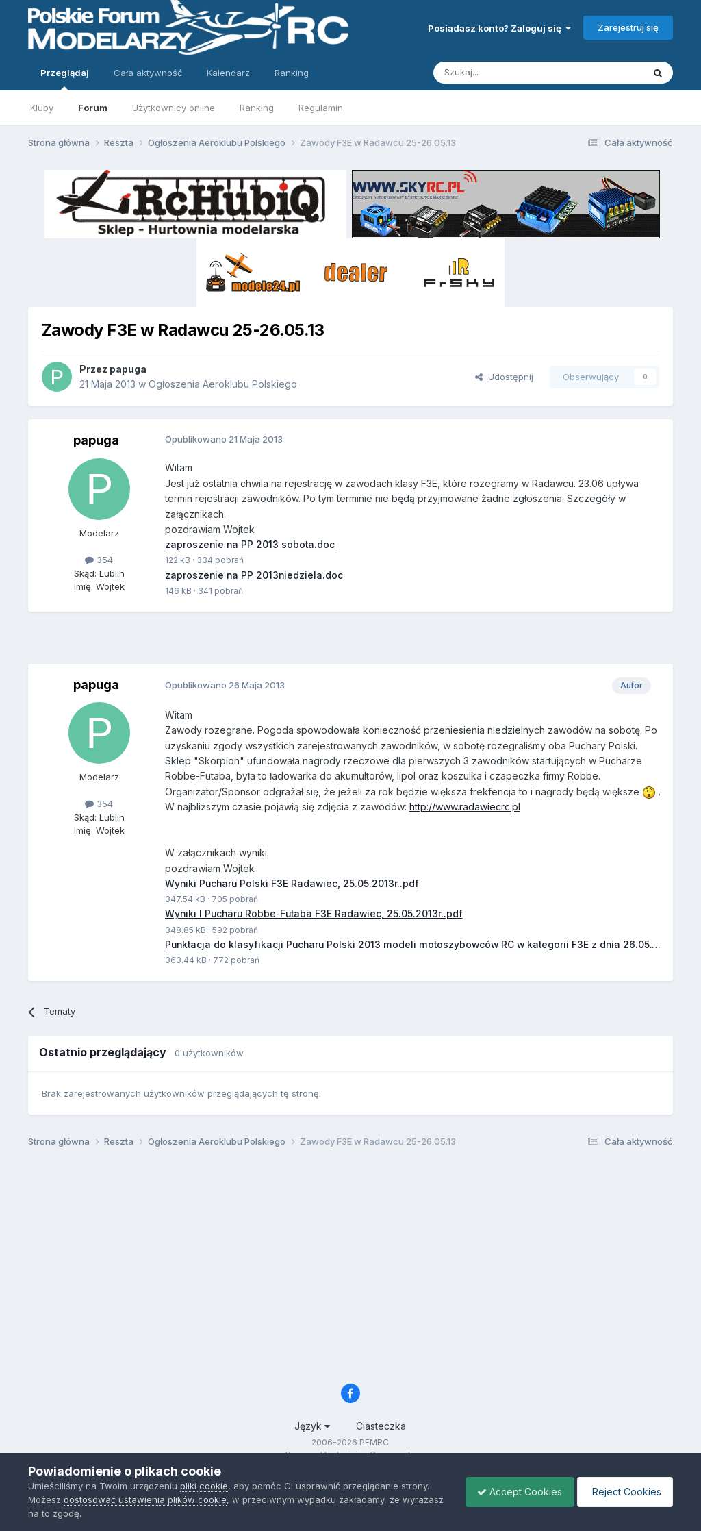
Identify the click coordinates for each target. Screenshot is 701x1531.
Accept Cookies (512, 1491)
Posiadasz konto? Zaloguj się (499, 28)
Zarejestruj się (628, 27)
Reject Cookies (623, 1491)
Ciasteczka (381, 1426)
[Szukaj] (504, 73)
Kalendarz (228, 72)
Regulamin (320, 107)
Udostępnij (504, 376)
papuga (128, 369)
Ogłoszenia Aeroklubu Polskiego (223, 384)
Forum (92, 107)
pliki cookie (204, 1485)
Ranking (257, 107)
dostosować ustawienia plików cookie (145, 1499)
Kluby (41, 107)
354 (99, 559)
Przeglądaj (64, 78)
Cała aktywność (148, 72)
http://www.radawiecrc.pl (464, 807)
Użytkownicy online (173, 107)
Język (312, 1426)
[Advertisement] (350, 643)
